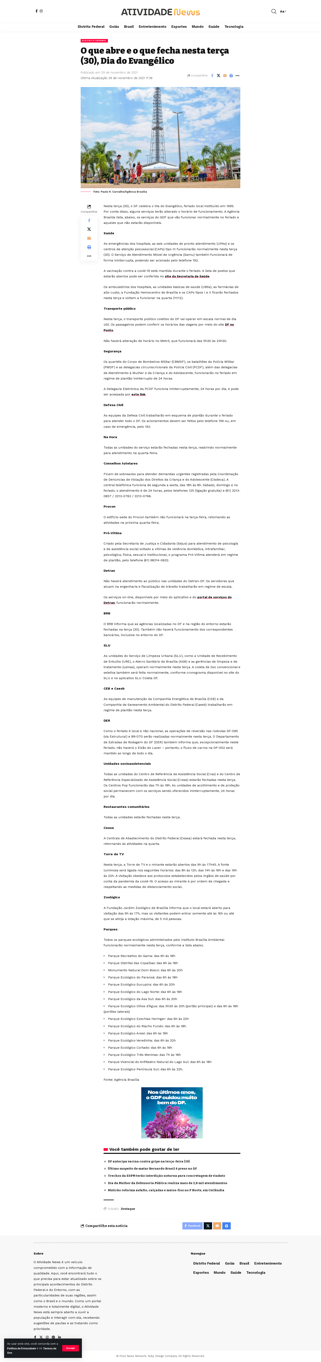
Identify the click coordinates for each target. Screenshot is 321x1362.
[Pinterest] (54, 1338)
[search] (274, 11)
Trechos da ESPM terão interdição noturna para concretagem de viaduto (169, 1175)
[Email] (225, 76)
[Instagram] (41, 11)
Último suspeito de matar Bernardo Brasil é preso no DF (155, 1168)
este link (138, 394)
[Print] (231, 76)
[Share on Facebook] (212, 76)
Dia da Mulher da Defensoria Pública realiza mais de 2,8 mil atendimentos (171, 1182)
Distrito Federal (95, 40)
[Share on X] (218, 76)
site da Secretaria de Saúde (188, 277)
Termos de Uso (17, 1352)
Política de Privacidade (25, 1348)
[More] (237, 76)
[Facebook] (37, 11)
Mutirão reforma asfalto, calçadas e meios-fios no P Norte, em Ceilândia (169, 1190)
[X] (41, 1338)
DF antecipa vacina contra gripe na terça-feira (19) (150, 1161)
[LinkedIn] (60, 1338)
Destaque (128, 1208)
